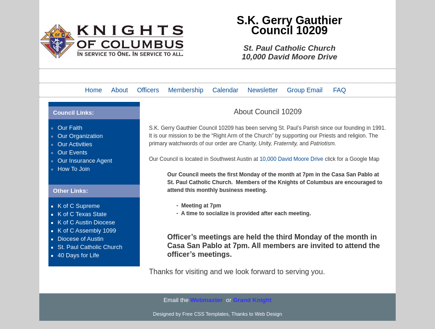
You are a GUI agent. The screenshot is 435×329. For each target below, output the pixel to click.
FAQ (339, 90)
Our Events (72, 152)
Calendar (225, 90)
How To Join (74, 168)
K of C (67, 205)
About (119, 90)
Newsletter (263, 90)
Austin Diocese (95, 222)
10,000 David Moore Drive (291, 159)
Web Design (268, 314)
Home (93, 90)
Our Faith (70, 127)
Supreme (88, 205)
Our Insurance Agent (85, 160)
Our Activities (75, 144)
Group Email (305, 90)
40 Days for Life (78, 255)
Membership (185, 90)
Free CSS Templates (205, 314)
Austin (95, 238)
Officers (148, 90)
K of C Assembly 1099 (87, 230)
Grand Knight (252, 300)
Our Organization (80, 136)
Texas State (91, 214)
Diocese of (72, 238)
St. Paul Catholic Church (90, 247)
